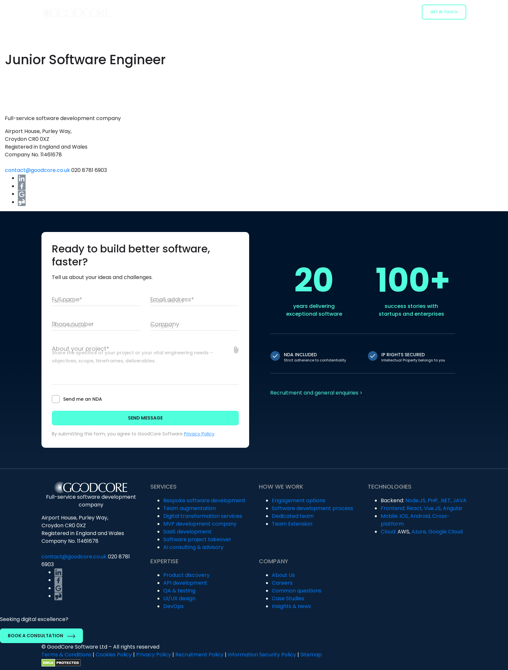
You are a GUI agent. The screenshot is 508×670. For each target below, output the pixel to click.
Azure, (419, 531)
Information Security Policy (262, 654)
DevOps (173, 606)
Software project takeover (197, 539)
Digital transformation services (202, 516)
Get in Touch (444, 12)
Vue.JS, (433, 508)
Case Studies (367, 11)
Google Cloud (445, 531)
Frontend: (393, 508)
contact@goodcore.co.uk (38, 170)
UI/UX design (179, 598)
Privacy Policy (199, 434)
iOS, (404, 516)
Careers (282, 583)
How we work (293, 11)
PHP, (433, 500)
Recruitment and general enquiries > (316, 392)
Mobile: (389, 516)
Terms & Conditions (66, 654)
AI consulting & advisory (193, 547)
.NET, (446, 500)
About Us (283, 575)
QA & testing (179, 590)
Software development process (312, 508)
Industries (331, 11)
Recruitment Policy (199, 654)
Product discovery (186, 575)
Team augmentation (189, 508)
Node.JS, (415, 500)
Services (257, 11)
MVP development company (200, 524)
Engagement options (298, 500)
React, (415, 508)
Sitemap (311, 654)
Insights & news (291, 606)
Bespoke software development (204, 500)
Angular (453, 508)
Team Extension (292, 524)
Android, (420, 516)
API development (185, 583)
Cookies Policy (114, 654)
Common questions (296, 590)
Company (402, 11)
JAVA (460, 500)
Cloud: (388, 531)
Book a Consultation (41, 635)
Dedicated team (293, 516)
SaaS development (187, 531)
